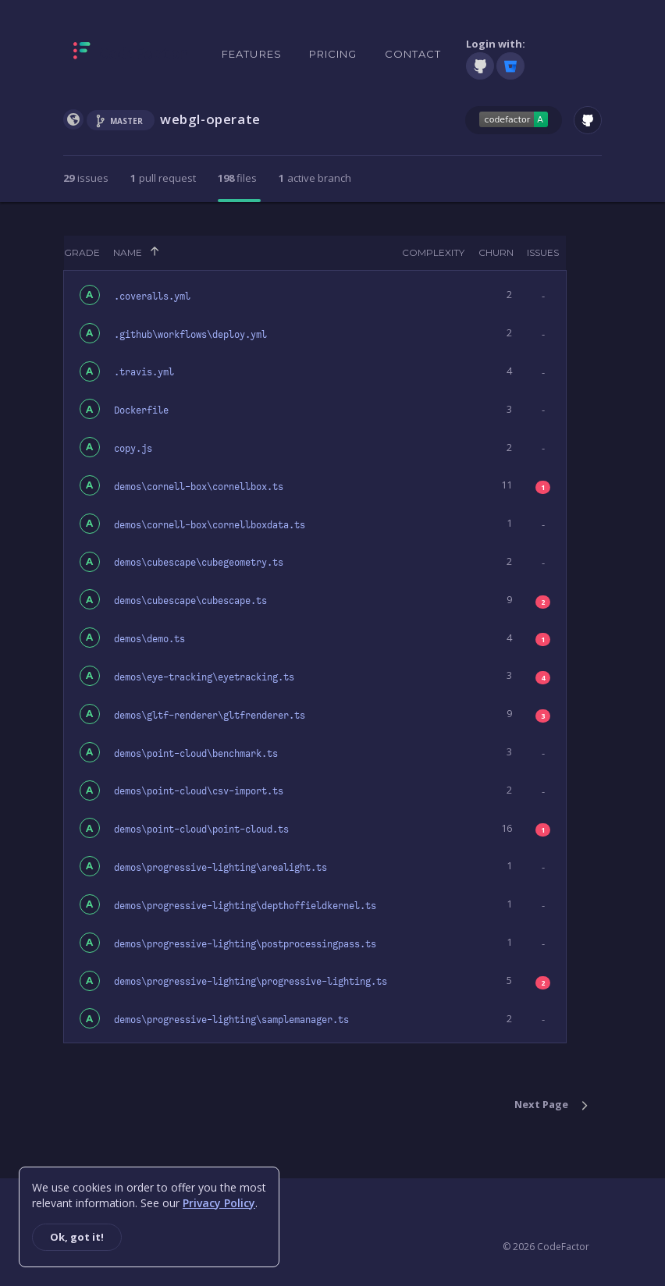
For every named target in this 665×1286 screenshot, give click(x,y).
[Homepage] (130, 53)
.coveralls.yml (152, 296)
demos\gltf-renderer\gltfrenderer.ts (209, 715)
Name (127, 252)
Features (252, 54)
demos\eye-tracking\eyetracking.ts (204, 677)
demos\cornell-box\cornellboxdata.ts (209, 525)
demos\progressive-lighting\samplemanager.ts (231, 1020)
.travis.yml (144, 372)
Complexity (433, 252)
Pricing (333, 54)
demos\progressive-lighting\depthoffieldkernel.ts (245, 906)
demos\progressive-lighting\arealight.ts (220, 867)
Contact (413, 54)
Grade (82, 252)
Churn (496, 252)
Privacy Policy (219, 1202)
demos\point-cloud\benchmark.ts (196, 754)
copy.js (133, 448)
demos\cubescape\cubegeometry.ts (198, 562)
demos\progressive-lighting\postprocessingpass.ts (245, 944)
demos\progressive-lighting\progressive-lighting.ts (250, 981)
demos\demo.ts (149, 639)
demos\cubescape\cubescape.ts (190, 601)
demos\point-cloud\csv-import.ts (198, 791)
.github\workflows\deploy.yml (190, 335)
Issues (543, 252)
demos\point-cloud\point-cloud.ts (201, 829)
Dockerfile (141, 410)
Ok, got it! (77, 1237)
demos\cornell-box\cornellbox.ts (198, 487)
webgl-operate (210, 119)
